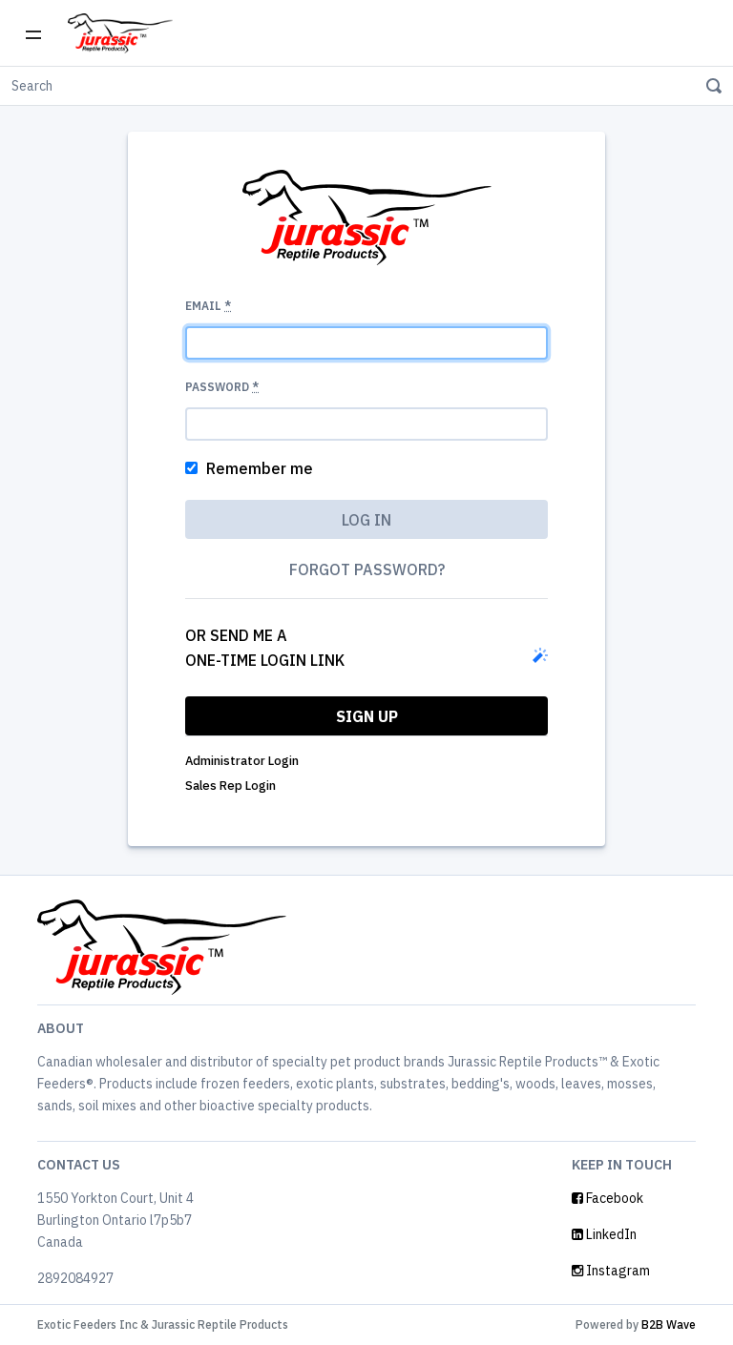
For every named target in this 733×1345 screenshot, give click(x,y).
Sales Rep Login (230, 785)
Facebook (607, 1198)
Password (222, 387)
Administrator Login (242, 761)
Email (208, 306)
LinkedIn (604, 1234)
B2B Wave (668, 1324)
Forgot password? (367, 569)
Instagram (611, 1270)
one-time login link (265, 660)
